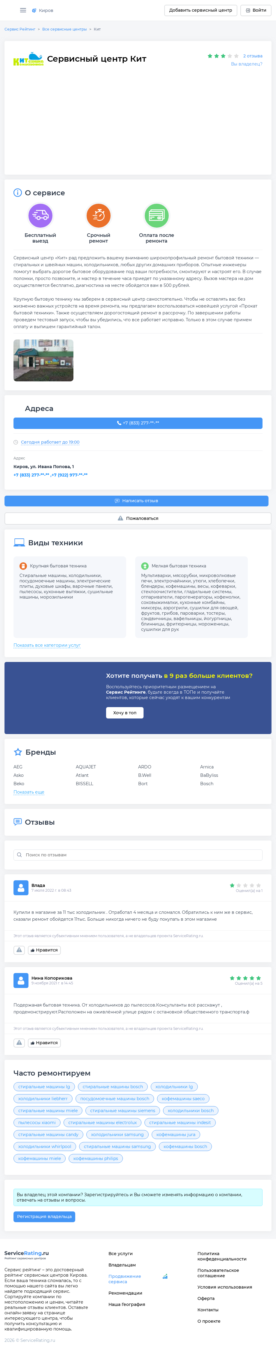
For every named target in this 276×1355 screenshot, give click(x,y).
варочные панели (92, 586)
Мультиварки (156, 575)
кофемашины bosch (185, 1146)
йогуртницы (217, 618)
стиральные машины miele (48, 1110)
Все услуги (120, 1253)
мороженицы (213, 624)
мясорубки (185, 575)
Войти (255, 10)
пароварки (192, 613)
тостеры (215, 613)
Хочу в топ (124, 712)
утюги (199, 581)
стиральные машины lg (44, 1086)
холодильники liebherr (43, 1098)
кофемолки (226, 597)
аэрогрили (175, 607)
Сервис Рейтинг (19, 29)
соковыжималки (159, 602)
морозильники (56, 597)
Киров (42, 10)
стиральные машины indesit (180, 1122)
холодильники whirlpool (44, 1146)
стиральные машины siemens (122, 1110)
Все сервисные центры (64, 29)
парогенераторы (193, 597)
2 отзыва (253, 56)
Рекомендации (125, 1293)
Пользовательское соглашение (218, 1273)
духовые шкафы (52, 586)
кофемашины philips (95, 1158)
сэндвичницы (156, 618)
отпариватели (157, 597)
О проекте (209, 1321)
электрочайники (172, 581)
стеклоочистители (161, 591)
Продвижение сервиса (124, 1279)
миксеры (151, 607)
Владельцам (122, 1265)
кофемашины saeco (183, 1098)
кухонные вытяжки (64, 591)
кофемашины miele (39, 1158)
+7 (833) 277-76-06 (138, 423)
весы (203, 586)
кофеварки (223, 586)
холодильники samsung (117, 1134)
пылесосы (30, 591)
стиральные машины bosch (113, 1086)
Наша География (126, 1304)
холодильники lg (174, 1086)
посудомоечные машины (47, 581)
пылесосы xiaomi (37, 1122)
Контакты (207, 1310)
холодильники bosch (191, 1110)
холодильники (85, 575)
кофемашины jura (175, 1134)
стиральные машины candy (48, 1134)
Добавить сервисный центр (200, 10)
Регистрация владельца (44, 1216)
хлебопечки (221, 581)
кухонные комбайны (202, 602)
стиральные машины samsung (117, 1146)
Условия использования (224, 1287)
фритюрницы (181, 624)
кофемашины (180, 586)
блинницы (152, 624)
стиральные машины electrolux (102, 1122)
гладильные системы (207, 591)
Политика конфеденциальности (222, 1256)
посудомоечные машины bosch (114, 1098)
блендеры (152, 586)
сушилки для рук (160, 629)
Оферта (206, 1298)
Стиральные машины (43, 575)
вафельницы (188, 618)
